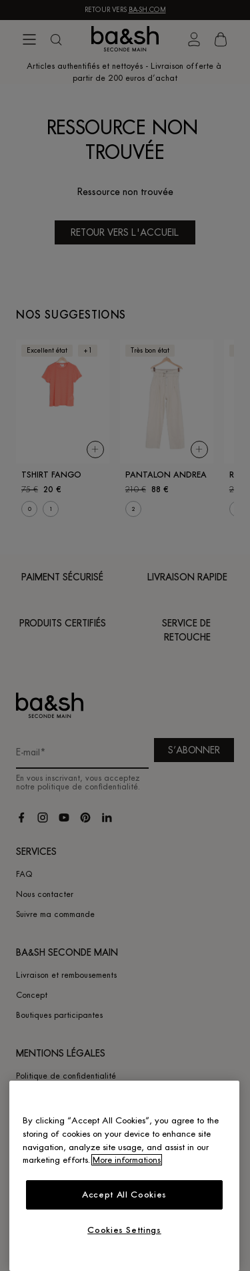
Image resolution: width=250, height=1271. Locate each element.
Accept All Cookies (124, 1194)
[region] (124, 1176)
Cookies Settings (124, 1230)
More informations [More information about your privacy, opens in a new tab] (127, 1159)
